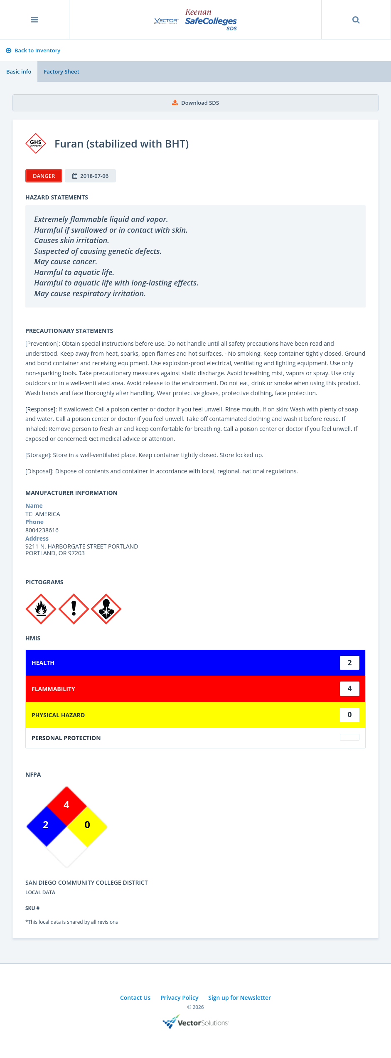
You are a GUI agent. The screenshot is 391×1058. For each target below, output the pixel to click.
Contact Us (135, 997)
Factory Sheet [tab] (61, 71)
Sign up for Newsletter (239, 997)
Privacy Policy (179, 997)
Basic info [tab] (18, 71)
